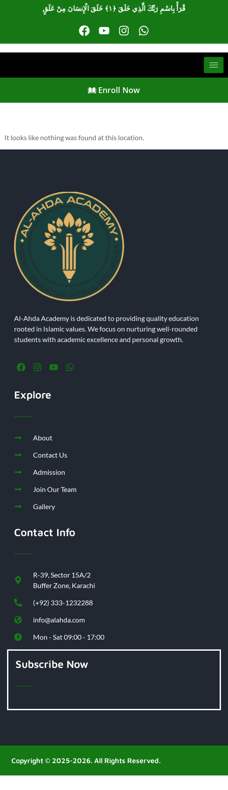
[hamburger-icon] (214, 65)
